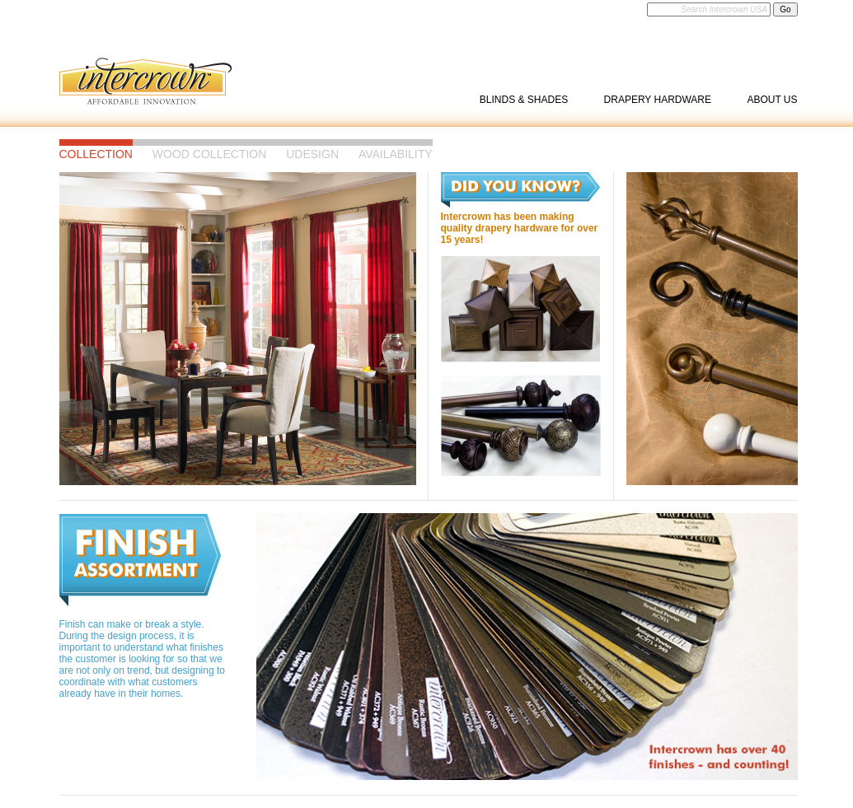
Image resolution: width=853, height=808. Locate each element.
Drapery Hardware (657, 99)
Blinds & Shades (524, 99)
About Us (772, 99)
